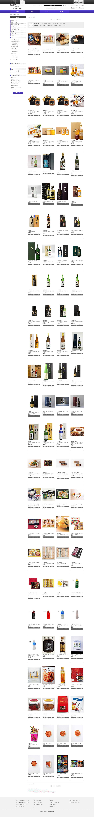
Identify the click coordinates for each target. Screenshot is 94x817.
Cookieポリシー (53, 804)
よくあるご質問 (39, 802)
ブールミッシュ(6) (16, 49)
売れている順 (62, 23)
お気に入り (82, 5)
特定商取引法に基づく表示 (75, 800)
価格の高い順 (55, 23)
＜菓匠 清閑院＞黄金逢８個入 (48, 563)
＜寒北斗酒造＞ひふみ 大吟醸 (62, 381)
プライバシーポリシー (54, 802)
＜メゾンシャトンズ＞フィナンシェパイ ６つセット (62, 49)
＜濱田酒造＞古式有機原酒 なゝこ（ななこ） (62, 261)
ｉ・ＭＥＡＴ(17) (16, 39)
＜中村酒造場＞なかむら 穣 (48, 261)
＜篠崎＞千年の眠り (32, 231)
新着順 (42, 23)
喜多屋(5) (14, 55)
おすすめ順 (36, 23)
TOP (11, 14)
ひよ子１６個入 (60, 593)
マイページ (60, 5)
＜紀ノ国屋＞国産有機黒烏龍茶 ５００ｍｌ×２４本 (34, 625)
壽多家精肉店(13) (16, 41)
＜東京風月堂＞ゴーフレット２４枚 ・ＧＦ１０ (77, 534)
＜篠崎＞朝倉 (73, 202)
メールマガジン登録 (74, 5)
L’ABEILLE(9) (15, 46)
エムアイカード (21, 806)
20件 (52, 25)
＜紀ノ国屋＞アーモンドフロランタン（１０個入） (62, 715)
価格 (12, 69)
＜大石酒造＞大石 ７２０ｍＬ (62, 172)
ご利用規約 (52, 806)
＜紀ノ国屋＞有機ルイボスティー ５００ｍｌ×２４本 (48, 625)
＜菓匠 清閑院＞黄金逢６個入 (62, 563)
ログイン (46, 5)
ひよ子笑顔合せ (45, 593)
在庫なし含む (42, 25)
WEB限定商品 (15, 83)
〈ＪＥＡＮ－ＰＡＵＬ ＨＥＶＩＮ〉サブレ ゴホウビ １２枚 (62, 474)
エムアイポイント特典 (16, 87)
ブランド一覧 (14, 59)
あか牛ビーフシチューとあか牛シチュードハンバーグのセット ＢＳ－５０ (77, 443)
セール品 (14, 88)
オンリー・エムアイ (16, 82)
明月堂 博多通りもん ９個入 (62, 534)
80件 (60, 25)
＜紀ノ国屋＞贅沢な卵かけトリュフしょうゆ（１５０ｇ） (62, 685)
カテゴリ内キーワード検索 (17, 63)
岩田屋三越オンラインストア (22, 2)
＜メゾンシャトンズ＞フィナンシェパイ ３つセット (77, 49)
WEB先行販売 (15, 85)
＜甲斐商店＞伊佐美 (32, 172)
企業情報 (52, 800)
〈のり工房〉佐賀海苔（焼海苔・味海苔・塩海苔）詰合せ (33, 505)
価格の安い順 (48, 23)
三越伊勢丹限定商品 (16, 80)
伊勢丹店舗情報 (81, 2)
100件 (64, 25)
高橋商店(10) (15, 44)
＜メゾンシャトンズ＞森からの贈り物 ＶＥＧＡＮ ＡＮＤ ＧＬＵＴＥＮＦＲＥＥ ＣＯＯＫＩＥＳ (34, 50)
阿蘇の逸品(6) (15, 51)
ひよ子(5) (14, 53)
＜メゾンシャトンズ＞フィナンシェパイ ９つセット (48, 49)
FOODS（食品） (17, 14)
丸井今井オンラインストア (17, 2)
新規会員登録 (52, 5)
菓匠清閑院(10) (15, 43)
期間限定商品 (14, 79)
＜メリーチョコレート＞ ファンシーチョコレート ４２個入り (34, 594)
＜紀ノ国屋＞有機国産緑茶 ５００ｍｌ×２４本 (77, 593)
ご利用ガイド (66, 5)
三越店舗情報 (76, 2)
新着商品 (14, 77)
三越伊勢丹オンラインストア (12, 2)
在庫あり (36, 25)
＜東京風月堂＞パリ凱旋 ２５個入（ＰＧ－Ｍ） (34, 81)
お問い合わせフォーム (40, 804)
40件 (56, 25)
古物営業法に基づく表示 (75, 802)
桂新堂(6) (14, 48)
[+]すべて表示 (15, 57)
